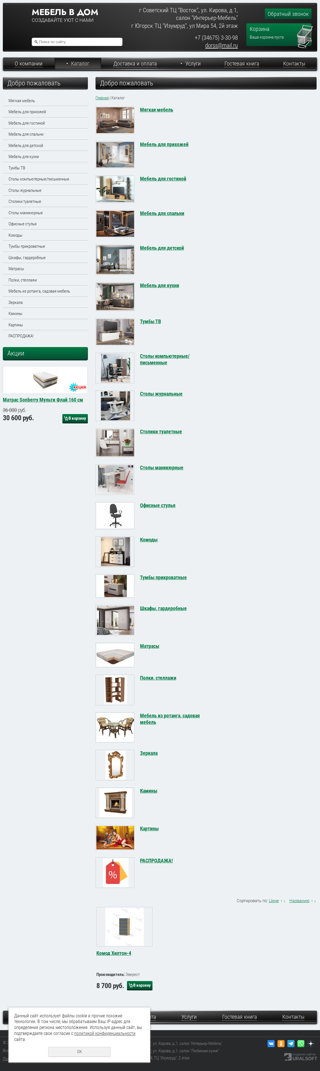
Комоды (15, 235)
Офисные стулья (23, 223)
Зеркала (16, 302)
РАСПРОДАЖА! (21, 336)
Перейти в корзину (305, 27)
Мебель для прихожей (27, 111)
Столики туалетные (25, 201)
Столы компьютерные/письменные (39, 179)
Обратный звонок (288, 13)
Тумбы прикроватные (27, 246)
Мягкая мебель (22, 100)
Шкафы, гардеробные (27, 257)
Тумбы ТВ (17, 168)
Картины (16, 324)
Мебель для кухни (24, 156)
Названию (299, 900)
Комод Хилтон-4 (113, 953)
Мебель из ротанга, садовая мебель (39, 291)
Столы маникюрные (26, 212)
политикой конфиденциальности (104, 1033)
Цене (274, 900)
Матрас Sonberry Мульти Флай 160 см (43, 456)
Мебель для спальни (26, 134)
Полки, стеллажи (23, 280)
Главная (102, 97)
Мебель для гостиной (27, 123)
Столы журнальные (25, 190)
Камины (15, 313)
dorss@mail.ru (221, 45)
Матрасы (16, 268)
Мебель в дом (65, 12)
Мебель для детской (26, 145)
